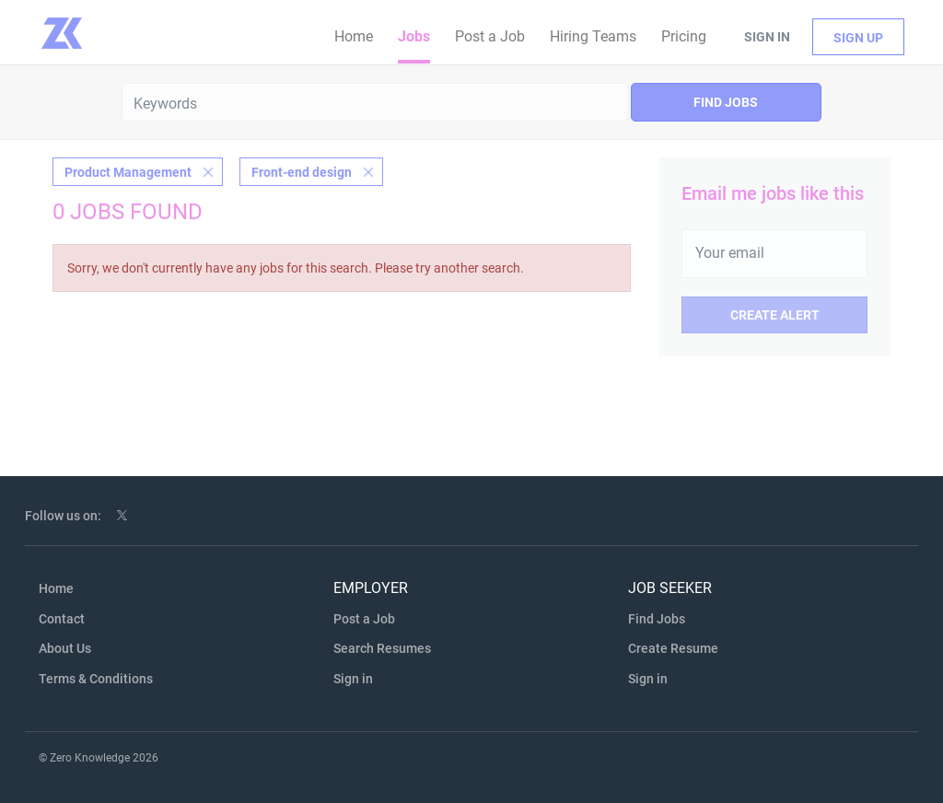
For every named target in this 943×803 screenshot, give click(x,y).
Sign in (767, 36)
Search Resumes (382, 648)
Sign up (858, 37)
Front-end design (301, 172)
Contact (62, 618)
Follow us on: (63, 515)
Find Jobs (725, 102)
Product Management (128, 172)
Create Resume (673, 648)
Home (56, 588)
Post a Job (364, 618)
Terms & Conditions (96, 678)
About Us (65, 648)
